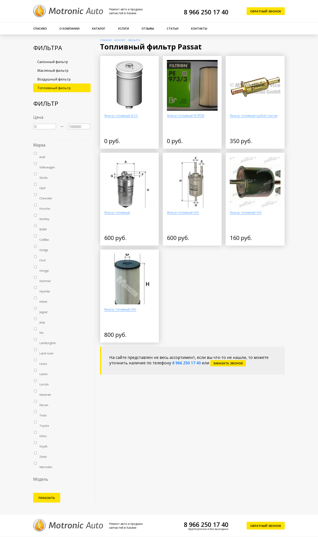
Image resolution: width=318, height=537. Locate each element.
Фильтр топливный (117, 212)
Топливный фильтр (54, 88)
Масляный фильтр (52, 70)
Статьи (172, 28)
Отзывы (148, 28)
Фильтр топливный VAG (183, 212)
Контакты (199, 28)
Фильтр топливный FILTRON (185, 116)
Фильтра (134, 40)
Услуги (123, 28)
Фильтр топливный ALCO (121, 116)
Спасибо (40, 28)
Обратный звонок (265, 11)
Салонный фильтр (52, 61)
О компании (69, 28)
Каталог (98, 28)
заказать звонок (228, 363)
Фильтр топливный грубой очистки (253, 116)
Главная (105, 40)
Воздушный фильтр (54, 79)
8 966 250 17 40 (206, 12)
